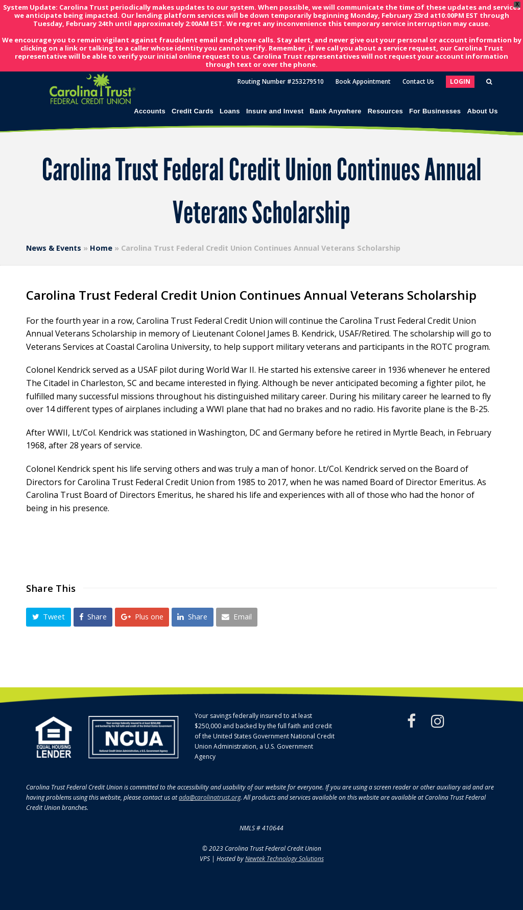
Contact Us (418, 81)
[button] (48, 617)
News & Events (53, 248)
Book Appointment (363, 81)
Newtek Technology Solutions (284, 858)
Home (101, 248)
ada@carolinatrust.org (210, 797)
